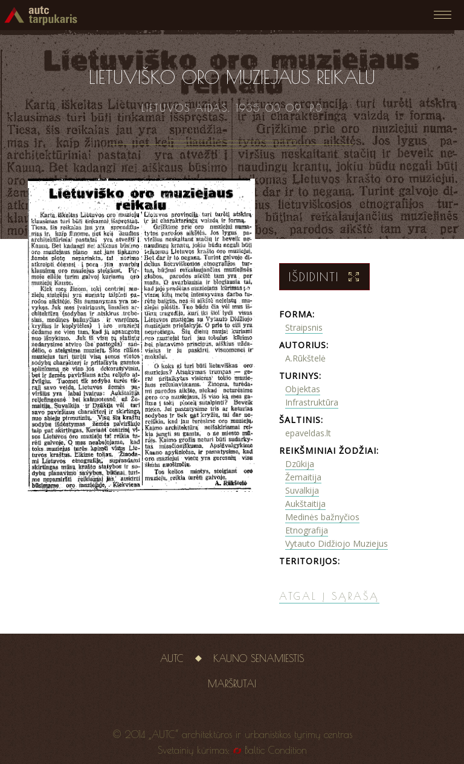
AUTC (172, 658)
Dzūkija (299, 464)
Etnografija (306, 530)
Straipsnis (304, 327)
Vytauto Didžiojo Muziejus (336, 543)
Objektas (302, 389)
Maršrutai (232, 683)
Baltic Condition (276, 750)
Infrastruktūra (311, 402)
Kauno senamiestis (258, 658)
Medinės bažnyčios (322, 517)
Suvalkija (302, 490)
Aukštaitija (305, 503)
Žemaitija (303, 477)
